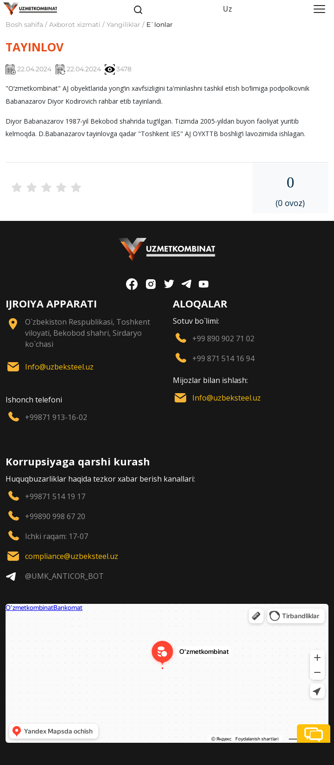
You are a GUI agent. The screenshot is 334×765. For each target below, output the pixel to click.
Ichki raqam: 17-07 (56, 536)
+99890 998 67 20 (55, 516)
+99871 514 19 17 (55, 496)
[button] (313, 733)
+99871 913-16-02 (56, 417)
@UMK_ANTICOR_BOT (64, 576)
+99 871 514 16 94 (223, 358)
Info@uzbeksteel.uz (59, 367)
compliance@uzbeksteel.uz (71, 556)
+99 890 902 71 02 (223, 338)
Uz (227, 9)
